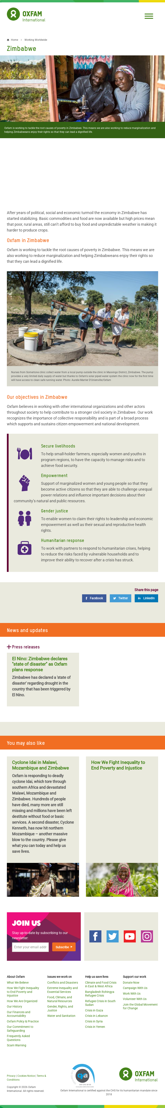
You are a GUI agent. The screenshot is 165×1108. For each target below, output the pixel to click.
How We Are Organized (22, 1001)
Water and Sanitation (61, 1015)
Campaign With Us (135, 988)
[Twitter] (120, 598)
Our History (14, 1006)
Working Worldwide (35, 39)
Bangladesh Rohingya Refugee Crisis (99, 993)
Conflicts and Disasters (62, 982)
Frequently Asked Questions (18, 1038)
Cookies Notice (26, 1075)
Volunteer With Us (135, 999)
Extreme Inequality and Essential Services (62, 990)
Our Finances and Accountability (18, 1014)
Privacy (11, 1075)
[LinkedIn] (146, 598)
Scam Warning (16, 1045)
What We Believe (18, 982)
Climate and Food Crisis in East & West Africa (100, 984)
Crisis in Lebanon (96, 1015)
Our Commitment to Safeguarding (20, 1028)
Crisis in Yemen (95, 1026)
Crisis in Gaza (94, 1010)
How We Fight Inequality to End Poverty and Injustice (23, 991)
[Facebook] (94, 598)
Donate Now (131, 982)
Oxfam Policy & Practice (23, 1021)
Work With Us (132, 993)
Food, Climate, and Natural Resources (59, 999)
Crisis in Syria (94, 1021)
